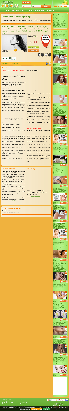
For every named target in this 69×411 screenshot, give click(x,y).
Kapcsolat (22, 401)
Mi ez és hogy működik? (6, 401)
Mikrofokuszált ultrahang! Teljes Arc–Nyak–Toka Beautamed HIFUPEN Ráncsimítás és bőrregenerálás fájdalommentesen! (60, 324)
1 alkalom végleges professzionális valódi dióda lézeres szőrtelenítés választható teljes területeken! (59, 52)
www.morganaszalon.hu (35, 196)
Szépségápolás (6, 10)
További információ (37, 409)
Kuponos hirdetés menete (7, 403)
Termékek (30, 10)
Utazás (24, 10)
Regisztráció (42, 4)
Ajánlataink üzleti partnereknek (7, 402)
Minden (51, 10)
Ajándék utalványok (41, 10)
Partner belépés (23, 405)
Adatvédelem (22, 403)
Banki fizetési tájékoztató (6, 405)
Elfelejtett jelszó (48, 4)
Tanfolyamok (16, 10)
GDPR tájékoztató (23, 402)
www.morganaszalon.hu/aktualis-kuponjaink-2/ (11, 200)
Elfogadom (46, 409)
